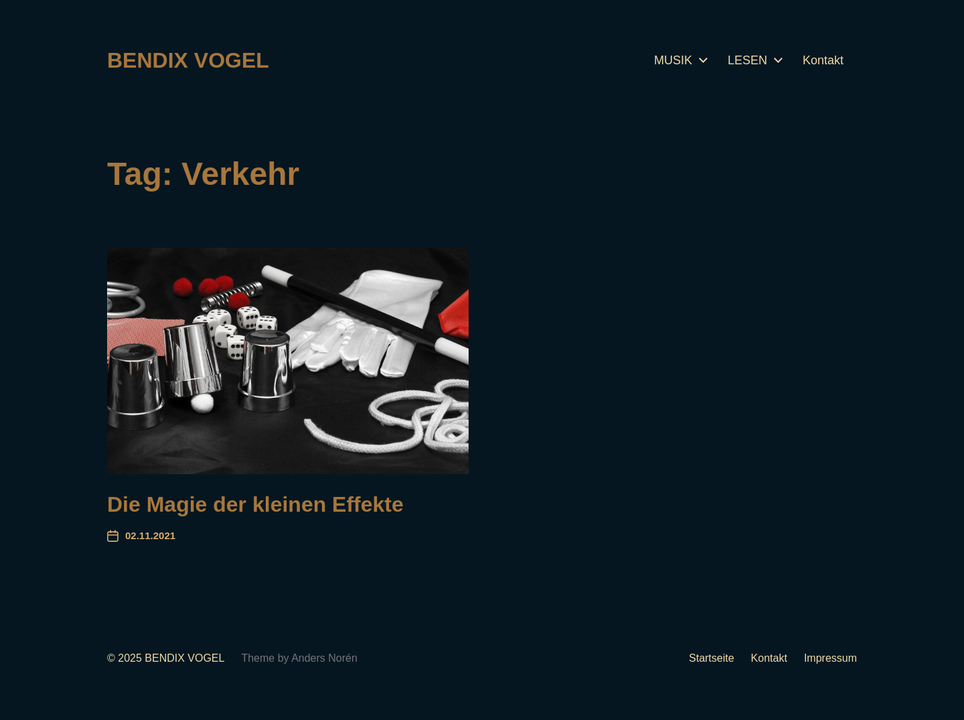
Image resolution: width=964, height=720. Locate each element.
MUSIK (673, 60)
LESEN (747, 60)
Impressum (830, 658)
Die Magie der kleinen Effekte (255, 504)
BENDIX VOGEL (188, 60)
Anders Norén (324, 658)
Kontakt (823, 60)
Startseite (711, 658)
